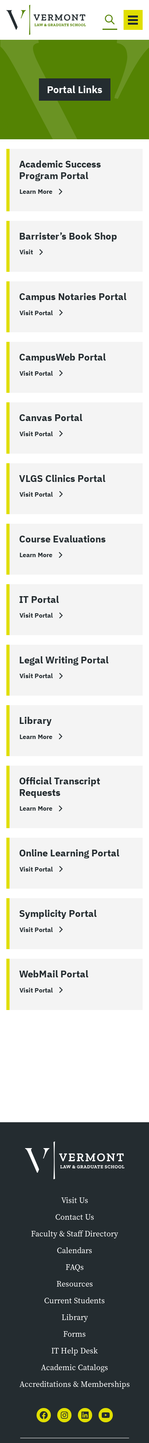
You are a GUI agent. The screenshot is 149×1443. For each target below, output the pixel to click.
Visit (26, 252)
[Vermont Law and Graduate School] (33, 20)
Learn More (35, 191)
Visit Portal (36, 313)
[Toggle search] (110, 20)
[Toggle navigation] (133, 20)
